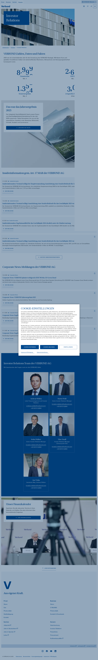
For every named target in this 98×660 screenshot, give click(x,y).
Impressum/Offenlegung (27, 352)
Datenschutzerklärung (42, 352)
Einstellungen (68, 347)
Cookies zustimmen (30, 347)
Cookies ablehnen (49, 347)
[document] (49, 325)
